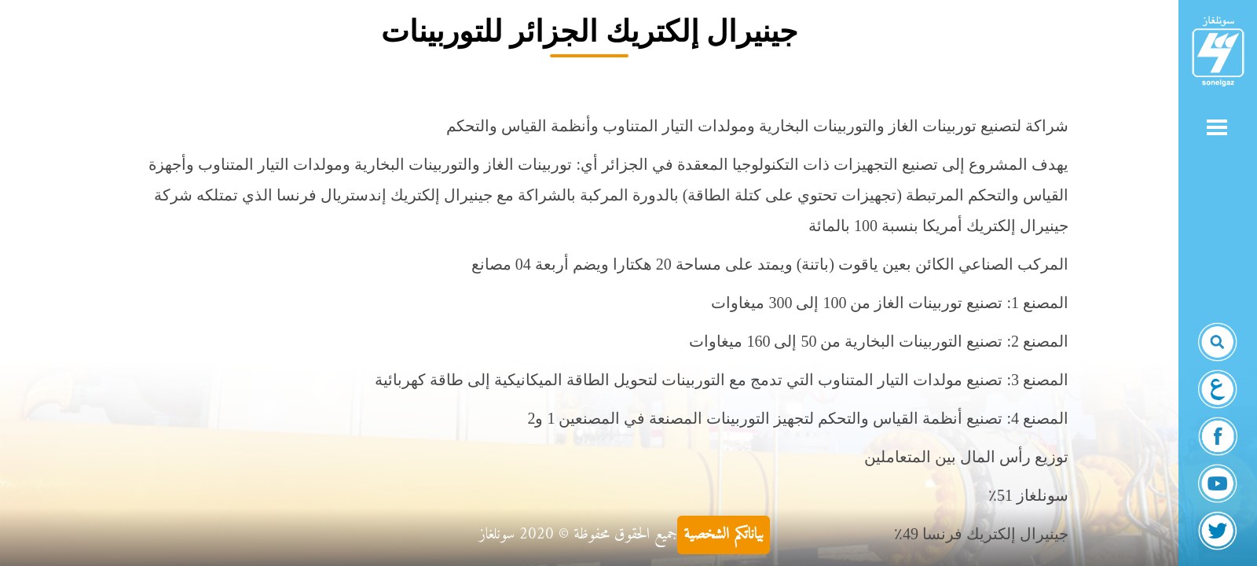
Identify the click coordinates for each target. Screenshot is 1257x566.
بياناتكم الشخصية (723, 535)
